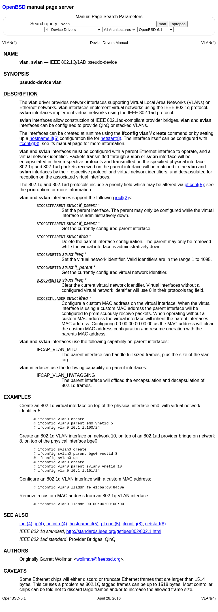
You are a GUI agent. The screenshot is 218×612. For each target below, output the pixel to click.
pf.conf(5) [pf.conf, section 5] (194, 184)
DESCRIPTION (20, 94)
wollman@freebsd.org (98, 568)
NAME (10, 54)
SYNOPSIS (16, 74)
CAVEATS (14, 580)
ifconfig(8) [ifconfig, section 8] (29, 143)
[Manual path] (155, 29)
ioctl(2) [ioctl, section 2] (122, 197)
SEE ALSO (15, 524)
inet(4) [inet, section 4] (26, 533)
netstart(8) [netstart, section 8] (111, 138)
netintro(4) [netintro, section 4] (56, 533)
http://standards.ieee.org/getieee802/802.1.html (113, 540)
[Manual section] (72, 29)
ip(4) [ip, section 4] (39, 533)
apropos (178, 24)
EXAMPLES (17, 397)
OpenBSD (13, 7)
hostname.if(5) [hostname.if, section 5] (43, 138)
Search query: (93, 23)
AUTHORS (15, 560)
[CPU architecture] (119, 29)
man (162, 24)
